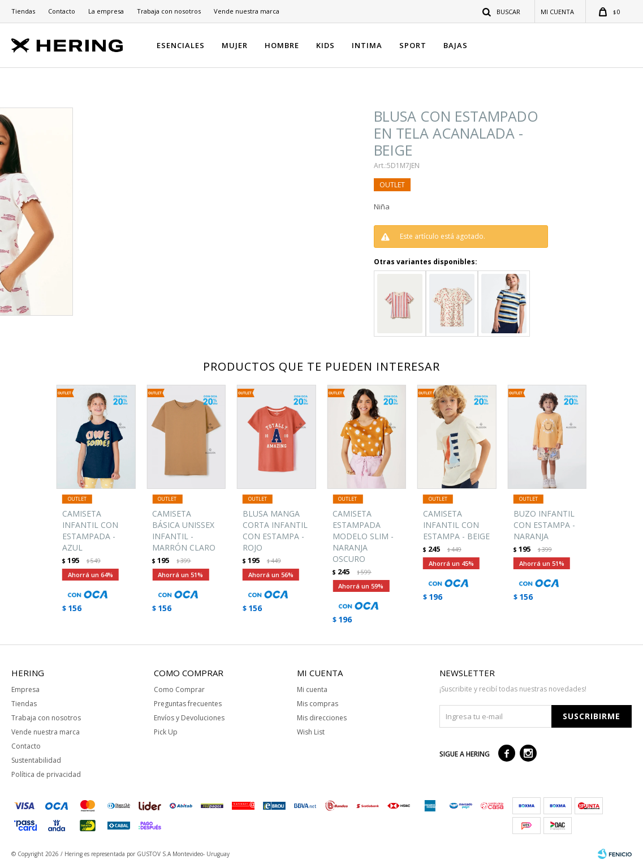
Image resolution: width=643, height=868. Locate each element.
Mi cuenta (312, 689)
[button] (502, 11)
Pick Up (166, 732)
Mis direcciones (322, 718)
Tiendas (23, 11)
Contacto (61, 11)
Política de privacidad (46, 774)
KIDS (325, 45)
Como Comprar (179, 689)
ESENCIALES (181, 45)
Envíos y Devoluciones (189, 718)
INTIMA (367, 45)
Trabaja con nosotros (169, 11)
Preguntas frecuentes (188, 703)
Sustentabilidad (36, 760)
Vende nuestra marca (246, 11)
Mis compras (317, 703)
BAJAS (455, 45)
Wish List (311, 732)
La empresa (106, 11)
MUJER (235, 45)
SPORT (412, 45)
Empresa (25, 689)
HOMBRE (282, 45)
